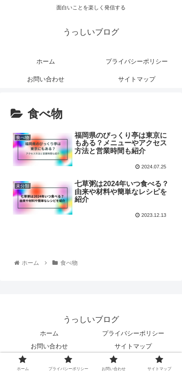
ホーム (49, 333)
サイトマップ (133, 346)
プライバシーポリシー (133, 333)
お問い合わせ (49, 346)
